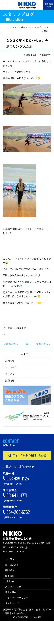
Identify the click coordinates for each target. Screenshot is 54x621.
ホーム (9, 27)
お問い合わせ (12, 581)
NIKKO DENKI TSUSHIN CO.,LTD (30, 617)
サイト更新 (11, 367)
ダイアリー (11, 374)
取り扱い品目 (12, 565)
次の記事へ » (43, 344)
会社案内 (9, 559)
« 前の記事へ (11, 344)
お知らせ (9, 360)
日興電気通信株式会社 (17, 533)
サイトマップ (12, 603)
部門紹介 (9, 570)
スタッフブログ (13, 587)
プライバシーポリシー (16, 598)
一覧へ (26, 344)
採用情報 (9, 380)
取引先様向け (49, 5)
